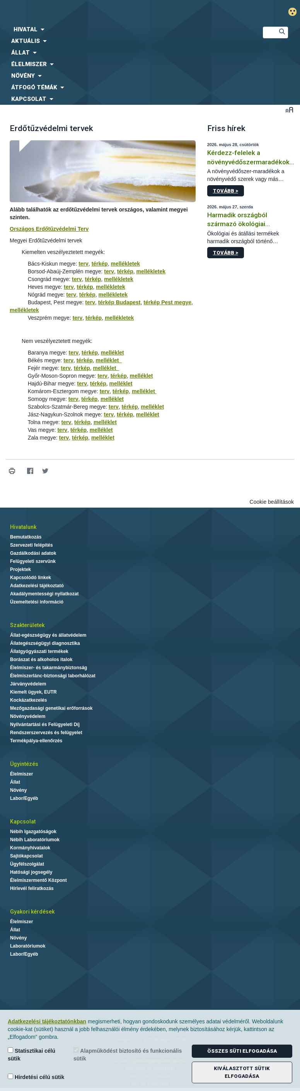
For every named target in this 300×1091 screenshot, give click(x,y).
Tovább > (225, 191)
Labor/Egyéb (24, 798)
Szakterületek (27, 625)
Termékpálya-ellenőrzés (36, 740)
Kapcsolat (23, 821)
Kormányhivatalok (30, 848)
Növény (18, 790)
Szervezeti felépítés (31, 545)
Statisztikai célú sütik (31, 1054)
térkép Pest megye (167, 302)
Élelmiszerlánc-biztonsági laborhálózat (52, 675)
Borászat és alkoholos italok (41, 659)
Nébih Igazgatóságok (33, 831)
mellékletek (125, 264)
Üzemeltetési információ (36, 602)
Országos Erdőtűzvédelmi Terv (49, 229)
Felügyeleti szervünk (33, 561)
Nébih (100, 12)
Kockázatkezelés (28, 700)
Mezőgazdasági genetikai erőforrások (51, 708)
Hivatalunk (23, 527)
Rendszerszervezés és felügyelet (46, 732)
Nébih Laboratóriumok (35, 839)
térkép (100, 264)
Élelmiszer (21, 774)
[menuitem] (125, 29)
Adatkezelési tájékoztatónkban (47, 1021)
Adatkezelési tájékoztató (37, 585)
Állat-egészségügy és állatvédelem (48, 635)
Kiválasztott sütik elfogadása (242, 1072)
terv (83, 264)
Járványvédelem (28, 684)
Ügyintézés (24, 764)
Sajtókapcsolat (26, 856)
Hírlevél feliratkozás (32, 888)
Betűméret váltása (289, 109)
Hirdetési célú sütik (36, 1077)
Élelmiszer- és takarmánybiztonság (48, 667)
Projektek (20, 569)
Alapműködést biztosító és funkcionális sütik (127, 1054)
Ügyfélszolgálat (27, 864)
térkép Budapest (119, 302)
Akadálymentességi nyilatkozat (44, 594)
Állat (15, 782)
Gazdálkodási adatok (33, 553)
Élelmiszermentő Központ (38, 880)
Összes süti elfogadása (242, 1051)
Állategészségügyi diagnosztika (45, 643)
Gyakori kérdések (32, 912)
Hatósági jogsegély (31, 872)
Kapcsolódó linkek (30, 577)
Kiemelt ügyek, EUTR (33, 692)
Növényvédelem (27, 716)
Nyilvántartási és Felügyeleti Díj (45, 724)
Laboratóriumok (27, 946)
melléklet (112, 352)
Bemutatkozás (25, 537)
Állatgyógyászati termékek (39, 651)
